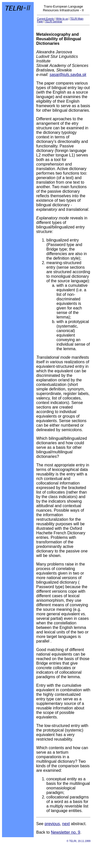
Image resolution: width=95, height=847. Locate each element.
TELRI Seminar (53, 21)
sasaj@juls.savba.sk (67, 74)
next (66, 824)
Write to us (62, 18)
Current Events (45, 18)
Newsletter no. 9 (65, 832)
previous (52, 824)
